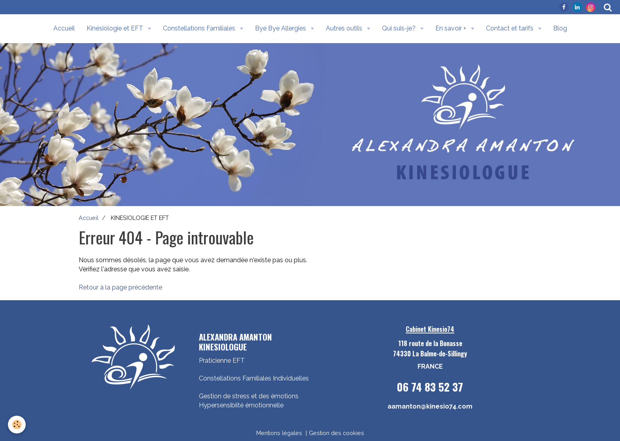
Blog (560, 28)
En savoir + (451, 28)
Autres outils (345, 28)
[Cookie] (17, 424)
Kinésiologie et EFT (116, 28)
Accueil (64, 28)
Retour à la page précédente (120, 287)
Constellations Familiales (200, 28)
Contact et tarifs (510, 28)
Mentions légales (279, 433)
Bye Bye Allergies (281, 28)
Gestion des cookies (336, 433)
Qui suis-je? (399, 28)
